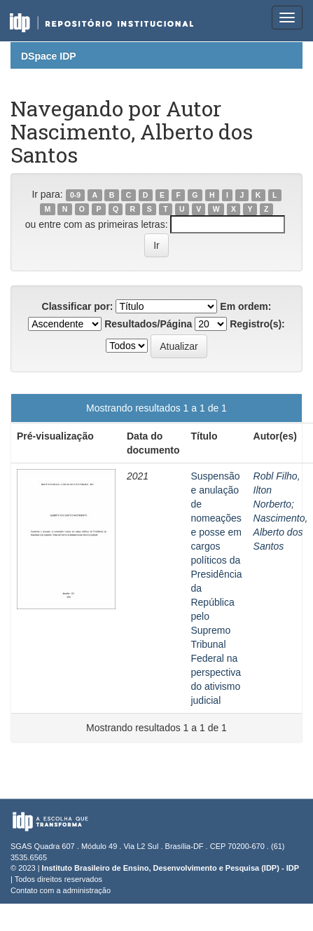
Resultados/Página (148, 323)
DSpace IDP (48, 56)
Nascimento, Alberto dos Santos (280, 532)
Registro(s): (257, 323)
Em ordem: (245, 306)
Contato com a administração (61, 890)
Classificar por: (77, 306)
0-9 (75, 195)
